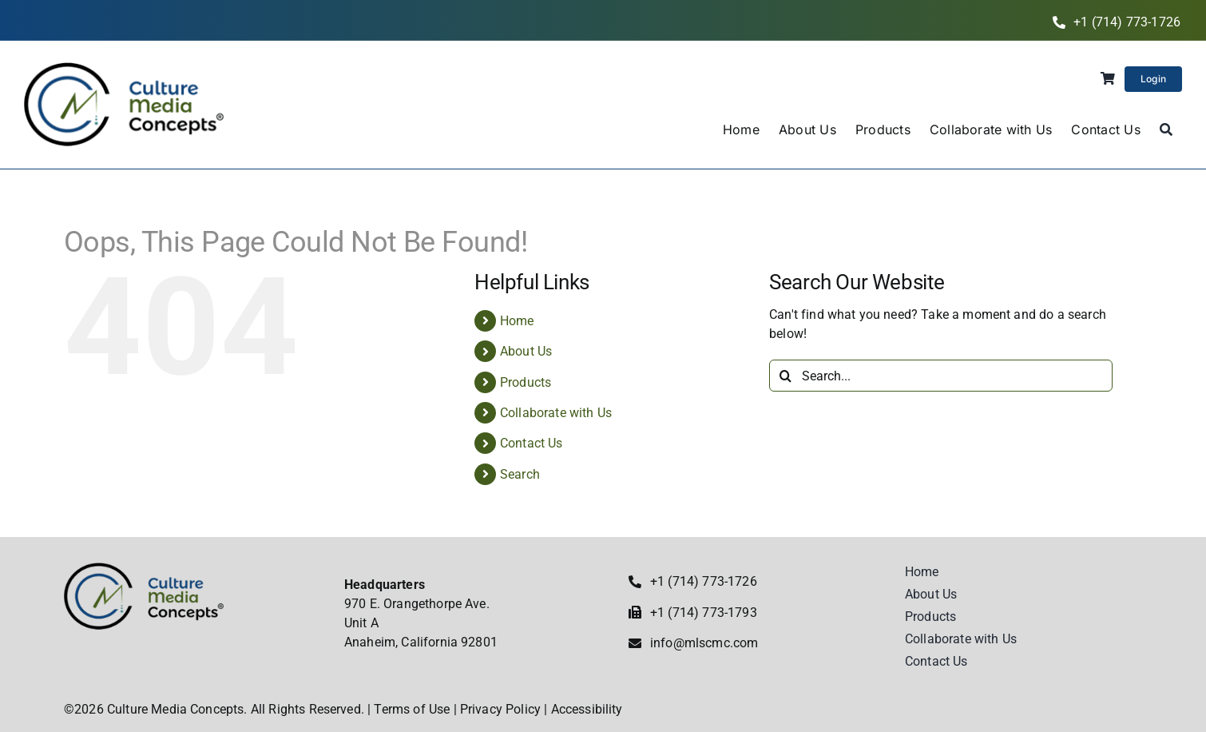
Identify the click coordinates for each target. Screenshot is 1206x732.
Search (520, 474)
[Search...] (941, 376)
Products (525, 382)
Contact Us (531, 443)
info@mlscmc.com (704, 642)
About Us (526, 351)
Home (517, 320)
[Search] (1166, 130)
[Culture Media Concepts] (124, 68)
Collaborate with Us (556, 412)
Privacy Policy (500, 709)
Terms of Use (412, 709)
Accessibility (587, 709)
